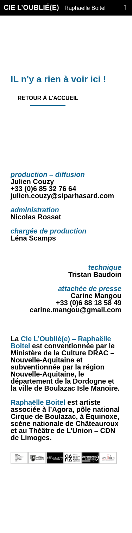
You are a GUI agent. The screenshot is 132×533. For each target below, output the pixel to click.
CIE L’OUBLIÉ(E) (55, 8)
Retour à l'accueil (48, 98)
